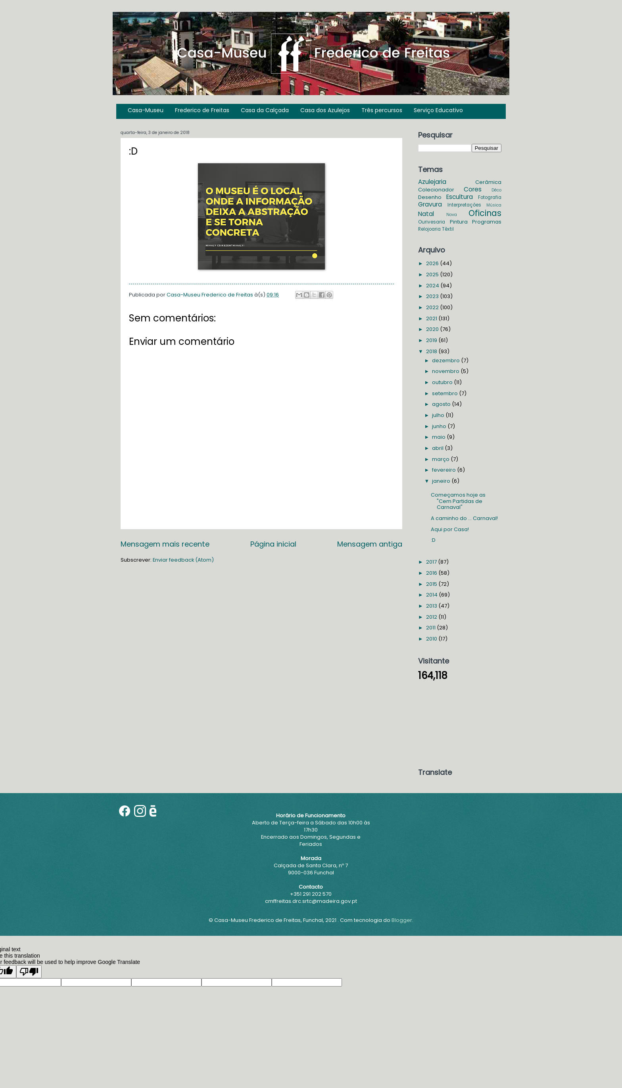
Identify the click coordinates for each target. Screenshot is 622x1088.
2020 (433, 329)
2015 (432, 584)
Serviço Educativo (438, 110)
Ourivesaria (431, 222)
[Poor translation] (29, 971)
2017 (432, 562)
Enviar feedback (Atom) (183, 560)
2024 (433, 285)
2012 (432, 617)
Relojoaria (429, 229)
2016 (432, 573)
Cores (473, 189)
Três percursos (381, 110)
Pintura (459, 222)
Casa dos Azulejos (325, 110)
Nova (451, 215)
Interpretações (464, 205)
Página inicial (273, 544)
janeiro (441, 481)
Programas (486, 222)
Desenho (430, 197)
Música (493, 205)
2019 (432, 340)
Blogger (402, 920)
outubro (443, 382)
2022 (433, 307)
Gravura (430, 204)
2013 (432, 606)
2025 (433, 274)
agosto (442, 404)
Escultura (459, 197)
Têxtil (448, 229)
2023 (433, 296)
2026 (433, 263)
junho (439, 426)
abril (438, 448)
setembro (445, 393)
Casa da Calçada (265, 110)
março (441, 459)
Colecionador (436, 189)
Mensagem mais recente (165, 544)
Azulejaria (432, 182)
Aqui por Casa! (450, 529)
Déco (496, 190)
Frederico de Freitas (202, 110)
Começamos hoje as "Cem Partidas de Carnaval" (458, 501)
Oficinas (484, 213)
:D (433, 540)
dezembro (446, 360)
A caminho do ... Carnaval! (464, 518)
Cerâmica (488, 182)
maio (439, 437)
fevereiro (444, 470)
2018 (432, 351)
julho (438, 415)
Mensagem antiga (369, 544)
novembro (446, 371)
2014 (432, 594)
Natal (426, 214)
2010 (432, 638)
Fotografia (489, 197)
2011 (431, 627)
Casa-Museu (145, 110)
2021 (432, 318)
